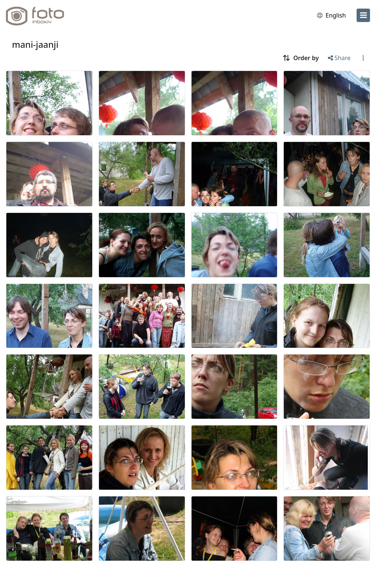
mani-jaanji (35, 44)
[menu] (363, 15)
